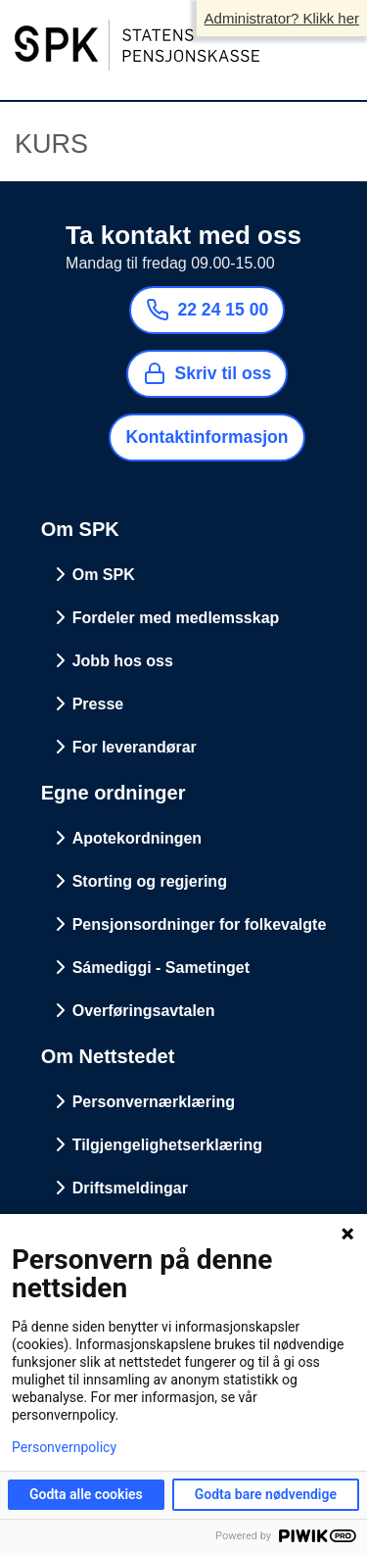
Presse (98, 704)
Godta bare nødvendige (266, 1494)
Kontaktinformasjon (206, 437)
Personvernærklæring (153, 1101)
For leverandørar (134, 747)
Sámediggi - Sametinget (161, 967)
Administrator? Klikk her (282, 18)
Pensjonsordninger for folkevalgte (199, 924)
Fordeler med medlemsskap (176, 617)
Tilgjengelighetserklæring (167, 1145)
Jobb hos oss (122, 661)
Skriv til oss (207, 373)
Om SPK (103, 574)
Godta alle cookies (86, 1494)
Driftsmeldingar (130, 1188)
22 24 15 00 (207, 309)
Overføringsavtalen (143, 1010)
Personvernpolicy (64, 1447)
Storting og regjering (149, 881)
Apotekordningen (137, 838)
